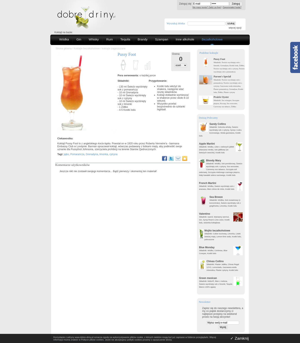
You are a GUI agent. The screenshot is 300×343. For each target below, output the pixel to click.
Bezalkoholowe (212, 39)
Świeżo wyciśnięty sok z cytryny (132, 97)
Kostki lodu (129, 109)
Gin (78, 39)
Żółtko (124, 107)
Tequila (125, 39)
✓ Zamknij (239, 338)
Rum (109, 39)
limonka (104, 154)
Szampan (161, 39)
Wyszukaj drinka (176, 23)
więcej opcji (235, 27)
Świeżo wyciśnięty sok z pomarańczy (132, 88)
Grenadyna (132, 92)
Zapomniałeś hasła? (232, 7)
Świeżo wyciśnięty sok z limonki (132, 103)
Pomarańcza (77, 154)
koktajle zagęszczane (113, 48)
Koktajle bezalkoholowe (87, 48)
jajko (66, 154)
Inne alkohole (185, 39)
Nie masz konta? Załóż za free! (207, 7)
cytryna (113, 154)
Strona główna (64, 48)
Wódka (64, 39)
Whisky (94, 39)
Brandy (143, 39)
